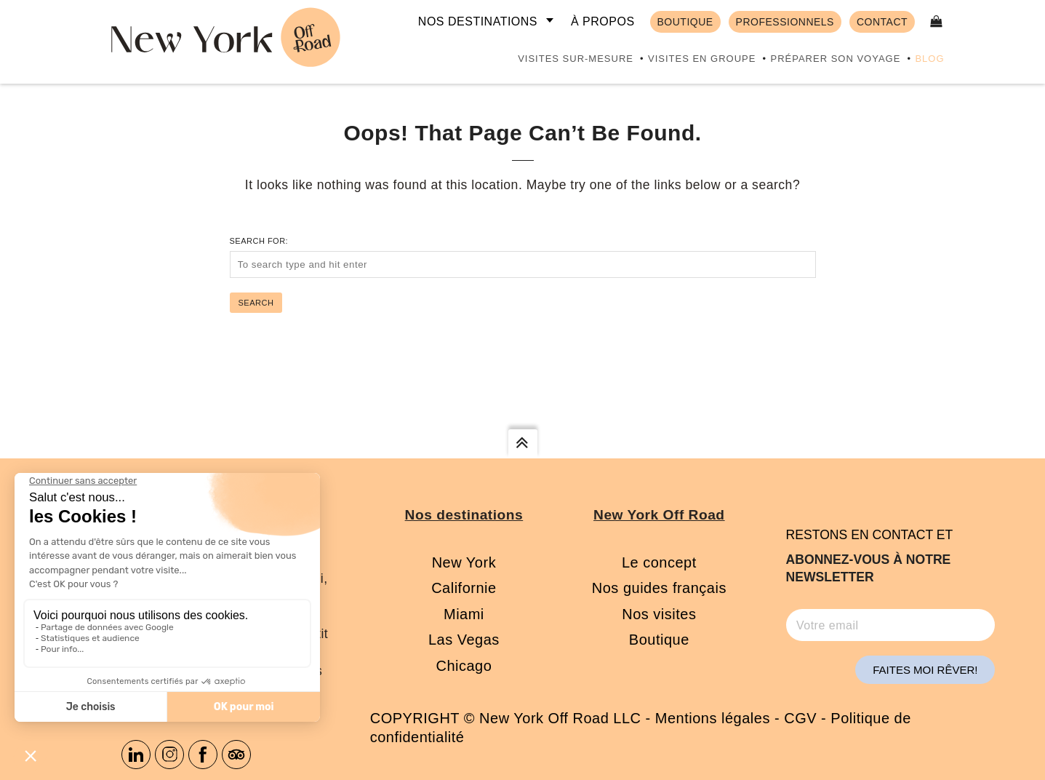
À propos (603, 21)
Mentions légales (712, 718)
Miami (464, 614)
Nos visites (659, 614)
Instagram (169, 754)
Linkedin (136, 754)
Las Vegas (464, 640)
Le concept (659, 562)
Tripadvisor (236, 754)
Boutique (659, 640)
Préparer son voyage (835, 58)
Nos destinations (477, 21)
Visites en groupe (702, 58)
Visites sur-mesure (575, 58)
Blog (929, 58)
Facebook (202, 754)
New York (464, 562)
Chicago (464, 666)
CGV (800, 718)
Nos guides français (659, 588)
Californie (463, 588)
